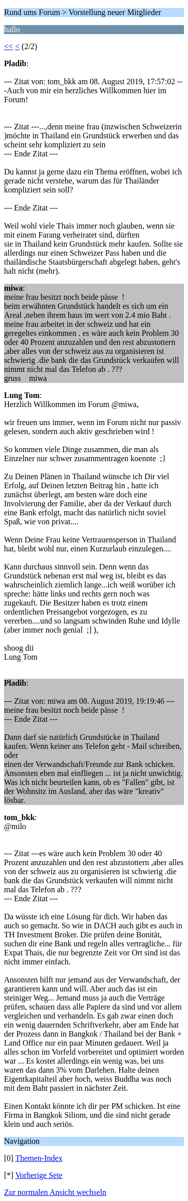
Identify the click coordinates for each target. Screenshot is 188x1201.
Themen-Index (38, 1158)
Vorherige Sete (38, 1175)
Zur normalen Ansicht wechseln (55, 1192)
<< (8, 46)
